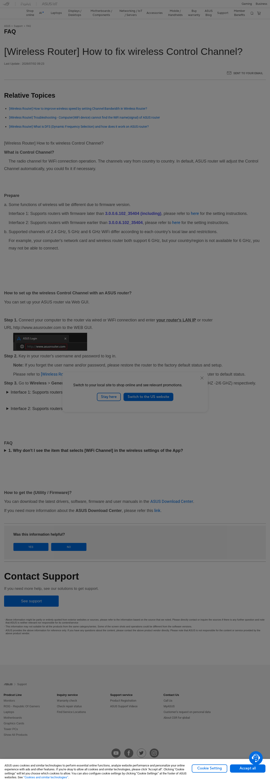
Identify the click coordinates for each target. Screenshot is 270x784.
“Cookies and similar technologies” (45, 777)
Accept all (248, 768)
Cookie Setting (209, 768)
